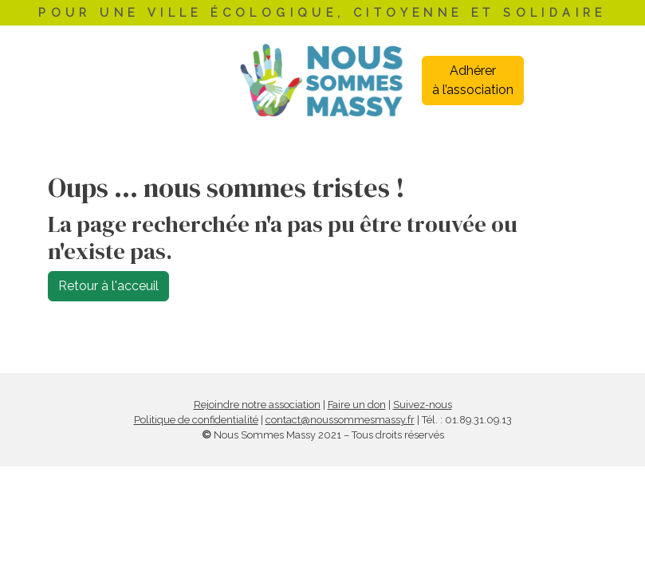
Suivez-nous (422, 405)
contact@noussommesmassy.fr (340, 420)
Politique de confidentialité (196, 420)
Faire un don (357, 405)
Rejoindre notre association (257, 405)
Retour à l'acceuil (108, 285)
